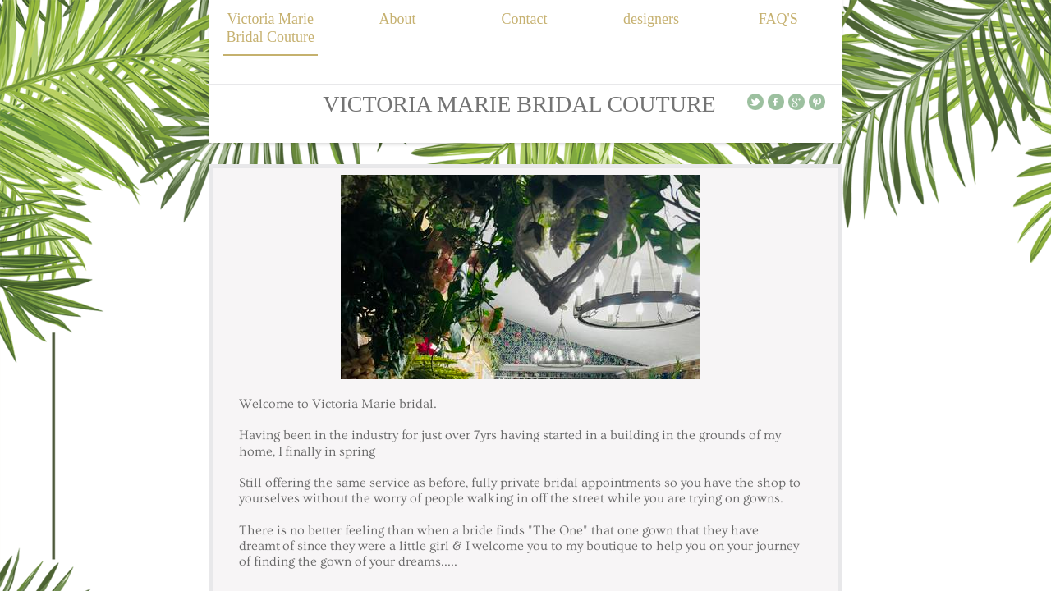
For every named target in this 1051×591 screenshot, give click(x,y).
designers (651, 19)
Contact (524, 19)
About (397, 19)
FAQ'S (778, 19)
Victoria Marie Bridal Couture (270, 28)
